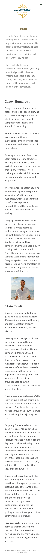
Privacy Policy (22, 552)
